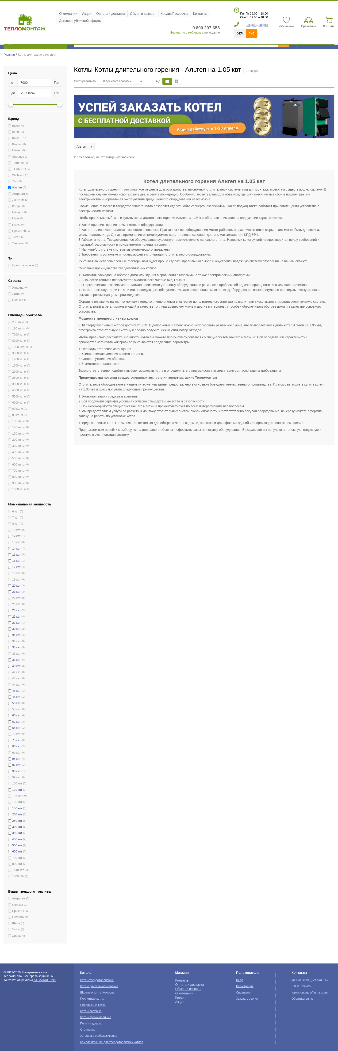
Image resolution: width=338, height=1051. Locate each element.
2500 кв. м (19, 377)
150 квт (17, 808)
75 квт (16, 740)
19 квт (16, 579)
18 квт (16, 573)
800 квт (17, 864)
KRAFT (17, 138)
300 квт (17, 827)
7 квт (15, 517)
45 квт (16, 690)
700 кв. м (18, 470)
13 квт (16, 542)
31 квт (16, 635)
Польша (17, 300)
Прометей (19, 231)
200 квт (17, 814)
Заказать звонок (257, 25)
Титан (16, 237)
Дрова (16, 935)
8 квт (15, 523)
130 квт (17, 802)
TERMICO (19, 169)
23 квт (16, 604)
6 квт (15, 511)
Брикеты (18, 911)
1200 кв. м (19, 359)
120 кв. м (18, 427)
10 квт (16, 530)
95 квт (16, 759)
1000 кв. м (19, 489)
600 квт (17, 851)
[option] (204, 116)
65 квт (16, 728)
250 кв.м (18, 322)
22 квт (16, 598)
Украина (17, 287)
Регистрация (245, 986)
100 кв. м (18, 421)
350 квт (17, 833)
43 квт (16, 678)
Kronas (17, 144)
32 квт (16, 641)
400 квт (17, 839)
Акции (86, 13)
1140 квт (18, 870)
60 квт (16, 715)
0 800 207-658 (206, 28)
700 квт (17, 858)
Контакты (200, 13)
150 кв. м (18, 433)
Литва (16, 293)
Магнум (17, 212)
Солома (17, 904)
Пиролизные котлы (93, 1005)
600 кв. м (18, 464)
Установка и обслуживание (98, 1035)
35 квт (16, 653)
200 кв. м (18, 439)
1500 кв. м (19, 365)
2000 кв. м (19, 371)
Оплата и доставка (110, 13)
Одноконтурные (23, 265)
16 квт (16, 560)
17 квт (16, 567)
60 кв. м (17, 408)
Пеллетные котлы (92, 998)
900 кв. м (18, 483)
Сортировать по (85, 81)
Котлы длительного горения (99, 986)
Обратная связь (302, 998)
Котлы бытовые (91, 1011)
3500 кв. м (19, 353)
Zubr (15, 181)
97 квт (16, 765)
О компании (68, 13)
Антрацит (18, 193)
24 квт (16, 610)
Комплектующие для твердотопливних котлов (111, 1042)
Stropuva (18, 156)
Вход (239, 980)
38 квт (16, 659)
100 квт (17, 783)
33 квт (16, 647)
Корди (16, 206)
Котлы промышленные (95, 1017)
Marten (16, 150)
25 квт (16, 616)
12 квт (16, 536)
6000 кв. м (19, 402)
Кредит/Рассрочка (174, 13)
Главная (9, 54)
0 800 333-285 (301, 986)
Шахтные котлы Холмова (97, 992)
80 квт (16, 746)
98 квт (16, 771)
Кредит (180, 997)
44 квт (16, 684)
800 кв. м (18, 476)
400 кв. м (18, 452)
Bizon (16, 125)
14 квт (16, 548)
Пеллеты (18, 917)
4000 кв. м (19, 390)
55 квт (16, 709)
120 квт (17, 789)
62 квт (16, 721)
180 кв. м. (18, 328)
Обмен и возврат (143, 13)
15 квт (16, 554)
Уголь (16, 929)
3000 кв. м (19, 384)
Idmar (16, 132)
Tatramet (18, 162)
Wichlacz (18, 175)
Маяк (15, 218)
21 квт (16, 591)
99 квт (16, 777)
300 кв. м (18, 445)
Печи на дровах (91, 1023)
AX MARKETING (44, 980)
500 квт (17, 845)
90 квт (16, 752)
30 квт (16, 629)
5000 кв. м (19, 396)
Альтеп (17, 187)
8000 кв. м (19, 340)
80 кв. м (17, 415)
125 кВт (17, 796)
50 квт (16, 703)
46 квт (16, 697)
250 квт (17, 820)
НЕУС (16, 224)
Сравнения (243, 992)
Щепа (16, 923)
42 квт (16, 672)
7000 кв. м (19, 334)
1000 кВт (18, 876)
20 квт (16, 585)
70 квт (16, 734)
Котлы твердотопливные (97, 980)
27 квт (16, 622)
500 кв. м (18, 458)
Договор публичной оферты (80, 21)
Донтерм (18, 200)
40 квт (16, 666)
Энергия (17, 243)
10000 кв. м (20, 347)
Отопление (88, 1029)
